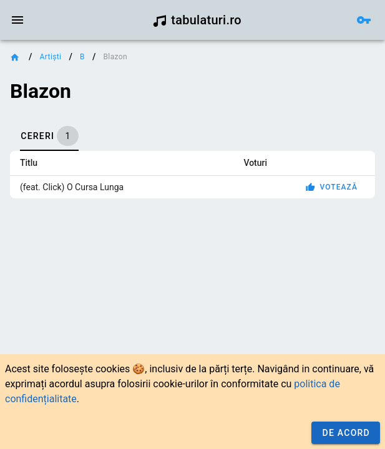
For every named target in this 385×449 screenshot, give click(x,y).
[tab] (49, 136)
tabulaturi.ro (196, 19)
